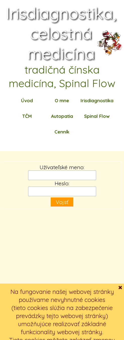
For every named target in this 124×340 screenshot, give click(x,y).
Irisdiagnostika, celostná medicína (63, 33)
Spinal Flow (96, 116)
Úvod (27, 100)
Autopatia (62, 116)
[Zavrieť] (120, 327)
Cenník (61, 132)
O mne (62, 100)
